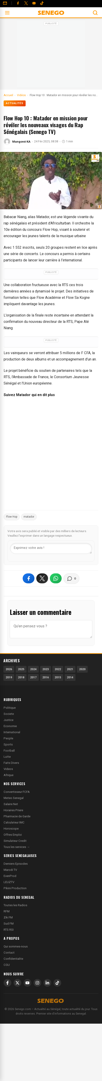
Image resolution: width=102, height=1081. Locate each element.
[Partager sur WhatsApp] (56, 578)
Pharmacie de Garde (17, 816)
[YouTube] (34, 3)
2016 (45, 677)
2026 (9, 669)
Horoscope (11, 828)
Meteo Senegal (14, 798)
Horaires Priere (13, 810)
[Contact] (5, 3)
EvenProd (10, 876)
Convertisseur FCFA (17, 792)
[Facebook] (18, 3)
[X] (17, 983)
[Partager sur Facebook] (28, 578)
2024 (33, 669)
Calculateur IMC (14, 822)
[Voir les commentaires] (71, 578)
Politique (10, 707)
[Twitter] (26, 3)
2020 (82, 669)
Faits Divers (11, 762)
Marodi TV (10, 870)
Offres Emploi (13, 834)
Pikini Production (15, 888)
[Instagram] (37, 983)
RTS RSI (9, 929)
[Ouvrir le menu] (7, 13)
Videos (8, 769)
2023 (45, 669)
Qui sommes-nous (16, 946)
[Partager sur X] (42, 578)
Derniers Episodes (16, 863)
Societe (9, 714)
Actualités (14, 103)
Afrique (8, 775)
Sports (8, 744)
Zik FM (8, 917)
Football (9, 750)
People (8, 738)
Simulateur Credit (15, 840)
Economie (10, 726)
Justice (8, 720)
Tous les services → (17, 847)
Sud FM (9, 923)
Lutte (7, 756)
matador (29, 516)
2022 (58, 669)
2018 (21, 677)
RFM (7, 911)
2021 (70, 669)
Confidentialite (13, 958)
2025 (21, 669)
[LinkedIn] (47, 983)
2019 (9, 677)
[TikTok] (57, 983)
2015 (58, 677)
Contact (9, 952)
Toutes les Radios (15, 905)
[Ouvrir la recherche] (95, 13)
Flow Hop (11, 516)
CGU (7, 965)
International (12, 732)
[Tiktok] (42, 3)
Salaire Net (11, 804)
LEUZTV (9, 882)
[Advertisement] (51, 55)
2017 (33, 677)
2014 (70, 677)
